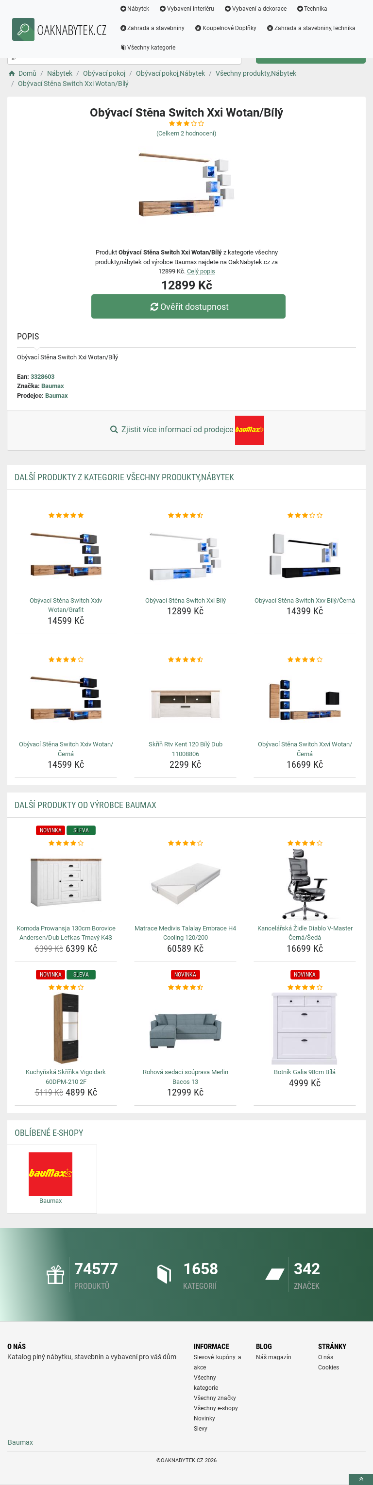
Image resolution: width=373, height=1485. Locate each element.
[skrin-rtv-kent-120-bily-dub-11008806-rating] (185, 660)
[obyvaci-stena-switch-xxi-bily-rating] (185, 516)
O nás (325, 1357)
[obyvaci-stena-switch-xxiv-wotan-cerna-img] (66, 700)
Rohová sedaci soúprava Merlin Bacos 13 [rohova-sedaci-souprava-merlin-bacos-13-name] (185, 1076)
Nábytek (140, 8)
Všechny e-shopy (216, 1408)
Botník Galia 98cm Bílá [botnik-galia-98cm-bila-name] (305, 1072)
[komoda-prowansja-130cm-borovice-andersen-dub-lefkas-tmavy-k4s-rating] (66, 843)
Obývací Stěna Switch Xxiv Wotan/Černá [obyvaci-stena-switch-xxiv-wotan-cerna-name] (66, 749)
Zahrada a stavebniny (157, 28)
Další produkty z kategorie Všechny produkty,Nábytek (124, 477)
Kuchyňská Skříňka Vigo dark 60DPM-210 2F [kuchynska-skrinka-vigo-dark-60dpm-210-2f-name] (66, 1076)
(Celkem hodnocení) (186, 133)
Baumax (52, 385)
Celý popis (201, 271)
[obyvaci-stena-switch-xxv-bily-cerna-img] (305, 557)
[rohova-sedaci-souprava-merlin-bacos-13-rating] (185, 988)
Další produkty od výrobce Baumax (85, 805)
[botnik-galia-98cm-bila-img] (305, 1028)
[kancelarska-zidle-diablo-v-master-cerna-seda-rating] (305, 843)
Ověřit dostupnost (189, 306)
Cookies (328, 1367)
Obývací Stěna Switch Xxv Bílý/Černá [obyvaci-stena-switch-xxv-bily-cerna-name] (304, 600)
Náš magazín (273, 1357)
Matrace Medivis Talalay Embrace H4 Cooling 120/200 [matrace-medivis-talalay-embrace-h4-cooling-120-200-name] (185, 933)
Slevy (200, 1428)
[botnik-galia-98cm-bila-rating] (305, 988)
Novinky (204, 1418)
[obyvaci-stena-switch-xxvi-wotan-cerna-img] (305, 700)
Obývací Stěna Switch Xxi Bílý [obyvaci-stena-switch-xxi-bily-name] (185, 600)
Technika (317, 8)
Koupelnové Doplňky (231, 28)
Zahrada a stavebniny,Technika (169, 47)
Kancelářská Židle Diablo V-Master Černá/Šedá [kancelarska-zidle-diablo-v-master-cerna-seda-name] (305, 933)
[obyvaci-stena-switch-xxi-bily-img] (185, 557)
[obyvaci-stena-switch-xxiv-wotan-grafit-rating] (66, 516)
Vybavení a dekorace (261, 8)
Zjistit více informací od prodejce (186, 430)
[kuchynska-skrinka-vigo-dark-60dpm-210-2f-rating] (66, 988)
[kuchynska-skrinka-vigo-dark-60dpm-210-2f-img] (66, 1028)
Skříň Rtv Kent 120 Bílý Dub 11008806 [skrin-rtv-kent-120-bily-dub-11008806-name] (185, 749)
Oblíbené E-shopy (49, 1133)
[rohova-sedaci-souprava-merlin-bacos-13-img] (185, 1028)
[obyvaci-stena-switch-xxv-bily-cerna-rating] (305, 516)
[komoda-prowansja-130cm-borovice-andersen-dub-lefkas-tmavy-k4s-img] (66, 884)
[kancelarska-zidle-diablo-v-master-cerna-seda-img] (305, 884)
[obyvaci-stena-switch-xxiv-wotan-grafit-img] (66, 557)
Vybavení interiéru (192, 8)
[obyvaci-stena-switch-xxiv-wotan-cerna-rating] (66, 660)
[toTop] (361, 1479)
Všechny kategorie (252, 47)
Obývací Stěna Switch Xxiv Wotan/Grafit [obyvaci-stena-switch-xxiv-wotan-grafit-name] (66, 605)
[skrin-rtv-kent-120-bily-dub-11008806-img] (185, 700)
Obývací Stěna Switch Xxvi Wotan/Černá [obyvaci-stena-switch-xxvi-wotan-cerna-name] (305, 749)
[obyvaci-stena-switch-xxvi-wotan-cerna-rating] (305, 660)
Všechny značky (215, 1398)
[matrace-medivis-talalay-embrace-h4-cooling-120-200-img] (185, 884)
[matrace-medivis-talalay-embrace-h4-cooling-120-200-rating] (185, 843)
